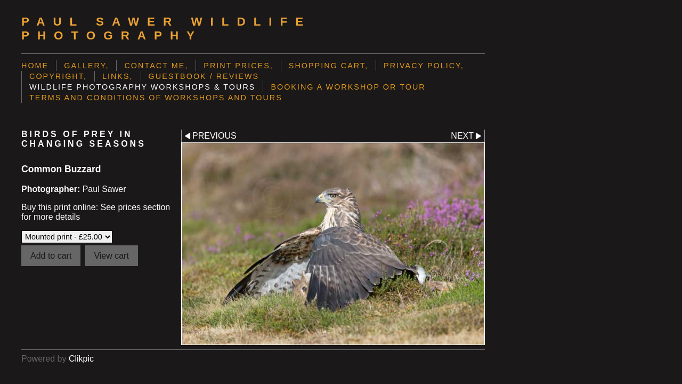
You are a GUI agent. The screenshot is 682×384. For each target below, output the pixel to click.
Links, (117, 76)
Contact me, (156, 65)
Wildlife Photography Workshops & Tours (142, 87)
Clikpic (81, 358)
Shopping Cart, (328, 65)
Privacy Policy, (424, 65)
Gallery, (86, 65)
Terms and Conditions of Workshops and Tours (155, 97)
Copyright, (58, 76)
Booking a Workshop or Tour (348, 87)
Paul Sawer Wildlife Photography (166, 28)
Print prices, (238, 65)
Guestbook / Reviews (204, 76)
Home (34, 65)
